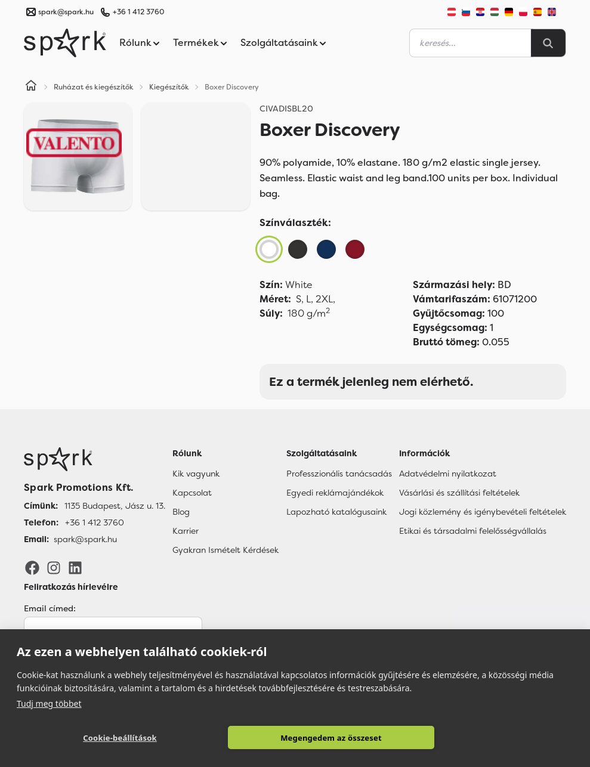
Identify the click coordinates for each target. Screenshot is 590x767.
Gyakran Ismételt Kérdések (225, 550)
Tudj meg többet (49, 703)
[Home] (31, 87)
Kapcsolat (192, 492)
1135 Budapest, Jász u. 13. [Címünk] (114, 505)
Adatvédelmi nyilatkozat (447, 473)
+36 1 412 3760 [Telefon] (94, 522)
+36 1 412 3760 (138, 12)
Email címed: (50, 608)
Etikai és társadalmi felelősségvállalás (472, 530)
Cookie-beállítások (120, 737)
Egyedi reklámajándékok (335, 492)
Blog (181, 511)
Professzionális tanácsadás (339, 473)
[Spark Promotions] (65, 43)
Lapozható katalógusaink (336, 511)
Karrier (185, 530)
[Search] (548, 43)
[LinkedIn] (75, 567)
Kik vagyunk (196, 473)
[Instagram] (53, 567)
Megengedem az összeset (331, 737)
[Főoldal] (94, 459)
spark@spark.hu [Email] (85, 539)
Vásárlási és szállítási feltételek (459, 492)
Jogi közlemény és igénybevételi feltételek (482, 511)
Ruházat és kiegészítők (94, 87)
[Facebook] (32, 567)
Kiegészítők (169, 87)
